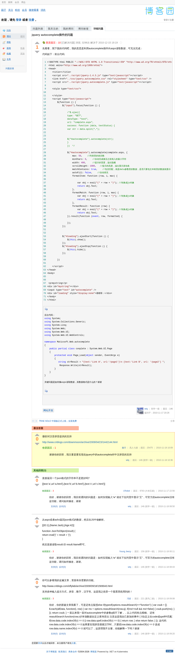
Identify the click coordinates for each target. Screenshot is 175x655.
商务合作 (73, 651)
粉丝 (17, 10)
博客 (9, 42)
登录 (18, 19)
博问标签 (83, 28)
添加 (22, 53)
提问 (22, 36)
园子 (3, 10)
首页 (4, 2)
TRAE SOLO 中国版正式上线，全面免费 (58, 421)
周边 (23, 2)
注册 (31, 19)
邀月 (124, 448)
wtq (146, 409)
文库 (9, 59)
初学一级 (155, 409)
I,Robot (126, 491)
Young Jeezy (125, 551)
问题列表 (38, 28)
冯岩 (129, 598)
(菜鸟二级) (150, 598)
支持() (54, 506)
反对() (62, 506)
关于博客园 (51, 651)
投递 (22, 48)
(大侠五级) (150, 491)
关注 (10, 10)
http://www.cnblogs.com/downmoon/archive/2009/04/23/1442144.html (79, 442)
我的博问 (68, 28)
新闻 (10, 2)
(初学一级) (148, 460)
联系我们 (62, 651)
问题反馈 (10, 68)
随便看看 (34, 10)
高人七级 (134, 448)
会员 (17, 2)
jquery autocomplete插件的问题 (52, 34)
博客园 (93, 651)
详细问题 (98, 28)
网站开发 (48, 410)
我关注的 (53, 28)
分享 (172, 421)
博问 (9, 36)
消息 (43, 10)
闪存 (9, 30)
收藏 (9, 53)
